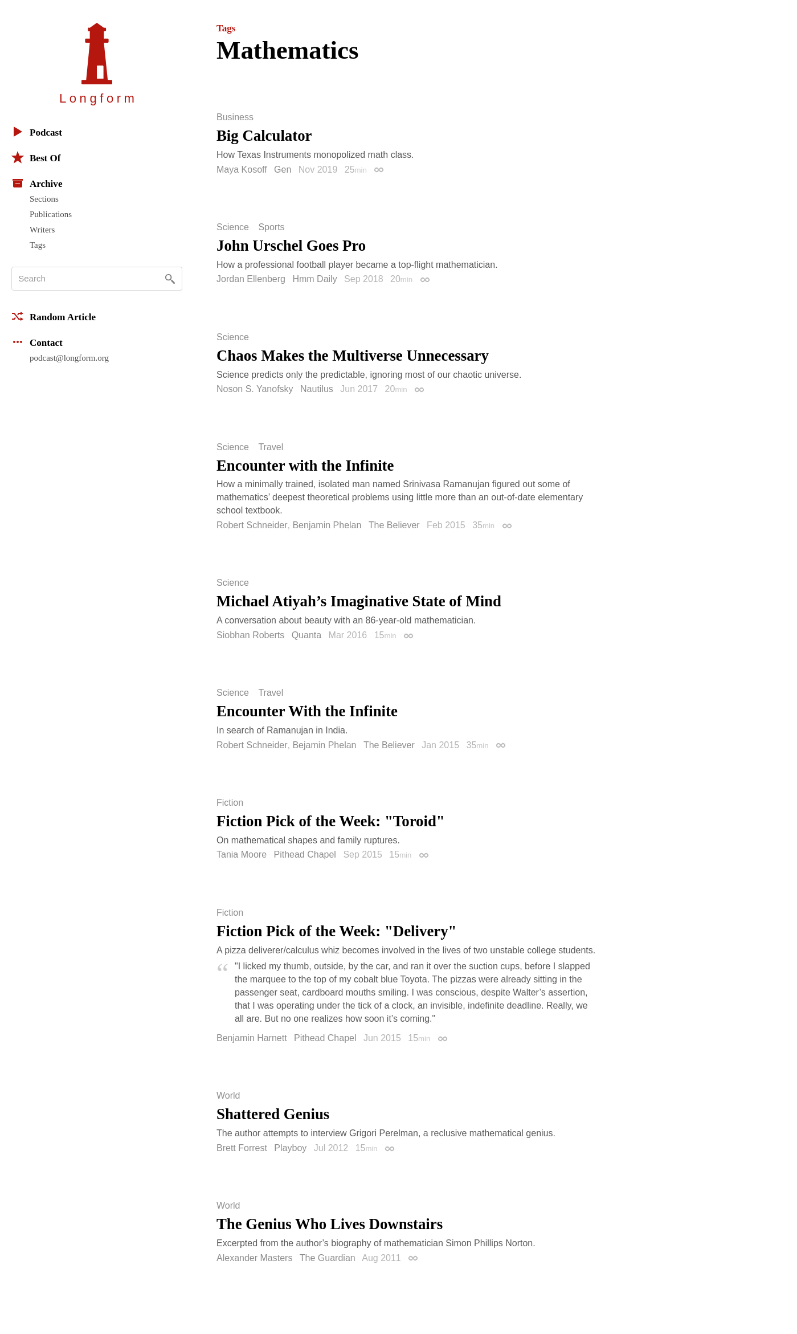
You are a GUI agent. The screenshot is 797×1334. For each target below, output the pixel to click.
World (228, 1095)
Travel (270, 447)
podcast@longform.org (69, 357)
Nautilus (316, 389)
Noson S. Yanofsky (254, 389)
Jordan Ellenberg (250, 279)
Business (235, 117)
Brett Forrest (241, 1148)
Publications (51, 214)
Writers (42, 229)
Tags (38, 245)
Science (232, 227)
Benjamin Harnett (251, 1038)
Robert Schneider (252, 525)
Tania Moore (241, 854)
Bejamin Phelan (324, 745)
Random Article (53, 316)
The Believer (394, 525)
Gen (282, 169)
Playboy (290, 1148)
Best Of (35, 157)
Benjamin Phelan (326, 525)
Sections (44, 198)
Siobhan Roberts (250, 635)
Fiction (229, 802)
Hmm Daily (314, 279)
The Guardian (327, 1258)
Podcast (36, 131)
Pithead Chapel (305, 854)
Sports (271, 227)
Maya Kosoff (241, 169)
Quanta (306, 635)
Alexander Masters (254, 1258)
